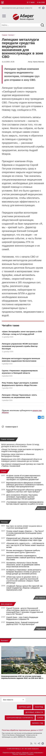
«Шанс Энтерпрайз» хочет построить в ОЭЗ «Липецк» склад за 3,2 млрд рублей (22, 332)
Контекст (4, 640)
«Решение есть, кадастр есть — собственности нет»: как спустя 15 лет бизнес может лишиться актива (25, 545)
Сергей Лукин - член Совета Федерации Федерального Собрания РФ (22, 618)
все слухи (41, 508)
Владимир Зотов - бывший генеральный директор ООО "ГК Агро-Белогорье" (22, 623)
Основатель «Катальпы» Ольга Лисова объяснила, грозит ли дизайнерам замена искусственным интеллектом (23, 565)
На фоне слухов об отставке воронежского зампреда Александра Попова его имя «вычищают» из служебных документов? (23, 477)
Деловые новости (34, 712)
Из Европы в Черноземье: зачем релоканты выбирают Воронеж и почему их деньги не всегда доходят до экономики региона (23, 572)
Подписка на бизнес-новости (12, 752)
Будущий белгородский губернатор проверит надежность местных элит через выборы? (24, 491)
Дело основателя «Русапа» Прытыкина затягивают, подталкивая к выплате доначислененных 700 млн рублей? (22, 497)
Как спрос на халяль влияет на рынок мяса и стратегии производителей (24, 527)
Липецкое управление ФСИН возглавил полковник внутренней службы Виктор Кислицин (20, 346)
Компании (22, 754)
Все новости (8, 700)
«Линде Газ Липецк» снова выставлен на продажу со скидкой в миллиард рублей (22, 450)
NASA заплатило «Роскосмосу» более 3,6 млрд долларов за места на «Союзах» (20, 445)
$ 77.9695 (31, 2)
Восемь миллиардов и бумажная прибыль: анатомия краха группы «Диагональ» (23, 551)
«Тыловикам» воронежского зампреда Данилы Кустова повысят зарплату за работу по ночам (25, 503)
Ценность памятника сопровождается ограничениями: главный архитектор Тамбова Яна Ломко (24, 557)
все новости (40, 598)
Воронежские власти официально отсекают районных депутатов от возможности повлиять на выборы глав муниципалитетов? (25, 485)
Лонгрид (4, 522)
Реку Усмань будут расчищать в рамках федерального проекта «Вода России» (20, 384)
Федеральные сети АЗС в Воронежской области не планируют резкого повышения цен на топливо (21, 460)
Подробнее (40, 628)
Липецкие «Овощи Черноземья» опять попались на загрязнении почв (19, 396)
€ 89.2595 (41, 2)
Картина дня (25, 707)
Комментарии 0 (12, 427)
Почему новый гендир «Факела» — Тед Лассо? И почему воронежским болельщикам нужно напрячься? (25, 533)
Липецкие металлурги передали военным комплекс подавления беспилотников (21, 359)
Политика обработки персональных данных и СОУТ (22, 730)
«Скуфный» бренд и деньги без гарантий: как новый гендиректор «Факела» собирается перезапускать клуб (24, 588)
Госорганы (30, 754)
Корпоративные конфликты (20, 718)
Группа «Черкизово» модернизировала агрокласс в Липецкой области (20, 371)
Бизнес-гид (37, 723)
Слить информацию (36, 752)
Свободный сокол (13, 91)
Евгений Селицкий (27, 231)
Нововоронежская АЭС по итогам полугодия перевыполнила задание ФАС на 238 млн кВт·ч (22, 677)
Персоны (15, 754)
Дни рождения (6, 604)
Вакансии (25, 752)
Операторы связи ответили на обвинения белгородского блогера (17, 455)
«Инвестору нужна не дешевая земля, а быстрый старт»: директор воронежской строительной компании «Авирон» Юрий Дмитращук (22, 580)
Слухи (3, 471)
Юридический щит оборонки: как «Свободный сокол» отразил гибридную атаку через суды (24, 539)
